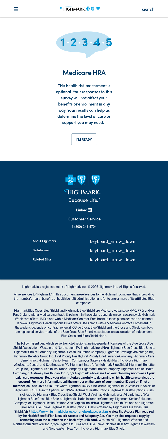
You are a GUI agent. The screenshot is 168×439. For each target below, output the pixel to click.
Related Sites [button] (42, 259)
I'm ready (84, 139)
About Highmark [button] (44, 241)
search (148, 9)
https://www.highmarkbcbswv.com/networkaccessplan (69, 411)
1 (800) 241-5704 (84, 226)
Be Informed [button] (41, 250)
